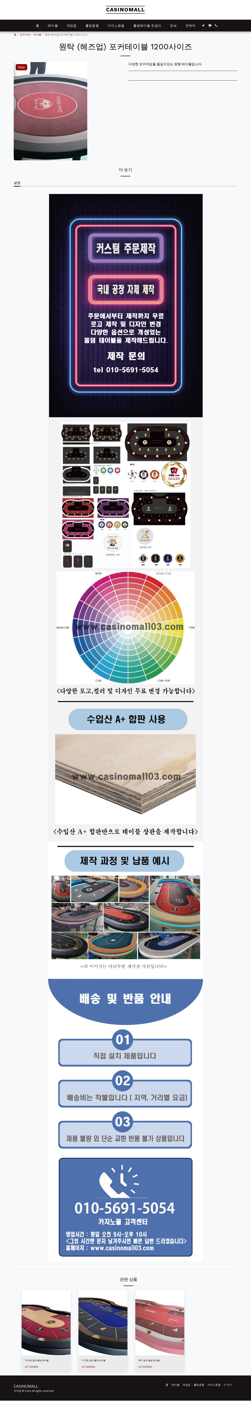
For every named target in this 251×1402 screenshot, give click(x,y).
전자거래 (25, 34)
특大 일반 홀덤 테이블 (154, 1361)
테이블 (37, 34)
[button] (203, 25)
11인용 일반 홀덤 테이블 (99, 1361)
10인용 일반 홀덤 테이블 (43, 1361)
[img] (46, 1322)
